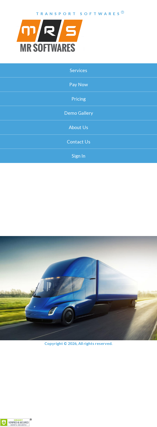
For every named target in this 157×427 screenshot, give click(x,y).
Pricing (78, 99)
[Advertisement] (78, 199)
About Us (78, 127)
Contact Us (78, 141)
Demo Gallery (78, 113)
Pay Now (78, 84)
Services (78, 70)
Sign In (78, 156)
